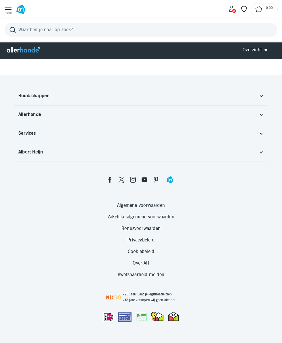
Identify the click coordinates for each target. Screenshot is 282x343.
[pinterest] (156, 180)
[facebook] (109, 180)
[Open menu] (8, 9)
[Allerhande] (23, 50)
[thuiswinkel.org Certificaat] (157, 316)
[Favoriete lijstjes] (244, 9)
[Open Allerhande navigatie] (257, 50)
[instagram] (132, 180)
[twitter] (121, 180)
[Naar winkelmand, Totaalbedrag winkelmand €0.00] (264, 9)
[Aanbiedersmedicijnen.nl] (141, 317)
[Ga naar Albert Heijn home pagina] (20, 9)
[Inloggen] (232, 9)
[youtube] (144, 180)
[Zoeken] (141, 30)
